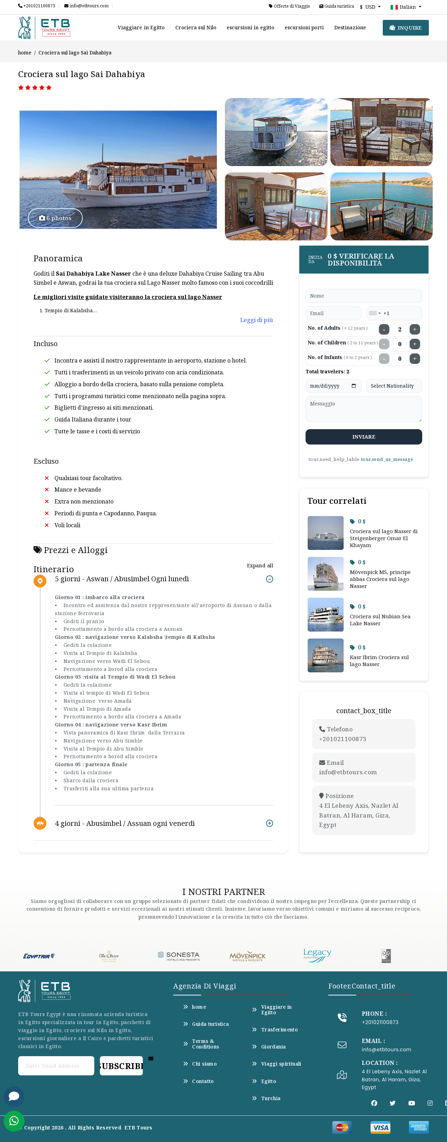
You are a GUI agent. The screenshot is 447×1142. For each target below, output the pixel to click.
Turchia (266, 1098)
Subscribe (121, 1066)
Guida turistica (336, 6)
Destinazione (350, 27)
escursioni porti (304, 27)
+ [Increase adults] (415, 329)
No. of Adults (338, 327)
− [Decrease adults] (384, 329)
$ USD (368, 6)
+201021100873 (36, 6)
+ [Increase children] (415, 344)
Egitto (264, 1081)
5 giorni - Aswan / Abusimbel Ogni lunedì (122, 579)
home (24, 52)
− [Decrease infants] (384, 358)
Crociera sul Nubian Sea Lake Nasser (380, 620)
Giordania (269, 1047)
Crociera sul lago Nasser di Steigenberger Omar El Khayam (384, 538)
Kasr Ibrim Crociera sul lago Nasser (379, 660)
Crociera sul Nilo (196, 27)
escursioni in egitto (250, 27)
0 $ (358, 521)
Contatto (198, 1081)
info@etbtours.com (86, 6)
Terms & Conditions (201, 1044)
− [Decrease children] (384, 344)
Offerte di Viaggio (289, 6)
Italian (403, 7)
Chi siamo (200, 1064)
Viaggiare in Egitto (141, 27)
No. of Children (343, 342)
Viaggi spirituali (276, 1064)
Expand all (260, 565)
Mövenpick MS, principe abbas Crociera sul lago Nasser (380, 578)
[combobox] (375, 313)
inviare (364, 436)
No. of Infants (340, 357)
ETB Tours (138, 1127)
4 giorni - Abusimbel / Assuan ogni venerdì (125, 823)
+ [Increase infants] (415, 358)
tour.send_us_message (387, 459)
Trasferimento (275, 1029)
